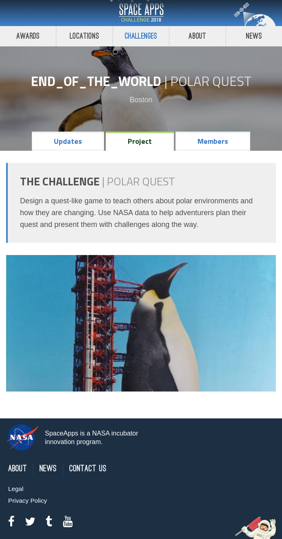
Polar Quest (210, 81)
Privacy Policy (27, 500)
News (48, 469)
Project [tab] (140, 141)
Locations (84, 36)
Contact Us (88, 469)
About (197, 36)
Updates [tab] (68, 141)
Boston (140, 100)
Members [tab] (213, 141)
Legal (15, 488)
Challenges (141, 36)
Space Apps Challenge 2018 (141, 13)
